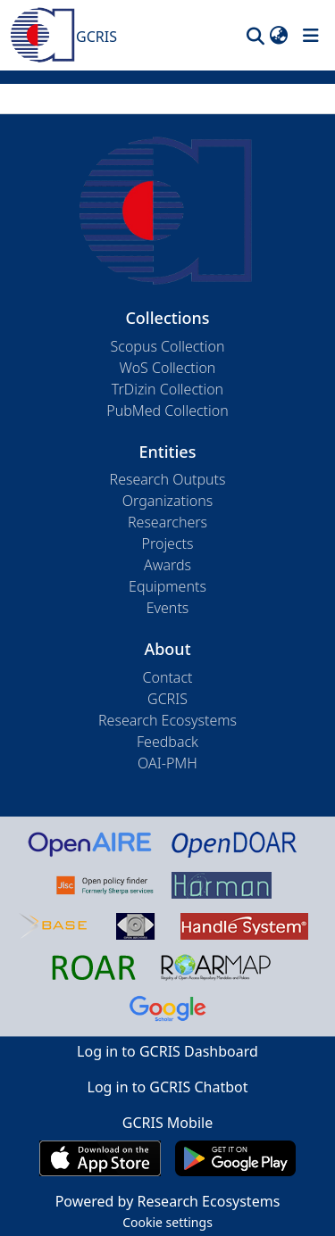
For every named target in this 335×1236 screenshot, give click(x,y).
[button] (255, 35)
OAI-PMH (167, 763)
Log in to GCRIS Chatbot (168, 1087)
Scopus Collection (168, 346)
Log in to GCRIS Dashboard (167, 1051)
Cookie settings (167, 1222)
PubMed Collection (167, 410)
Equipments (167, 586)
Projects (168, 543)
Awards (167, 565)
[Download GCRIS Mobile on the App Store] (99, 1158)
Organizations (167, 500)
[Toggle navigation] (310, 36)
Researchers (167, 522)
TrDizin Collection (167, 389)
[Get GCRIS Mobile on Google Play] (235, 1158)
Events (168, 608)
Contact (167, 677)
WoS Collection (168, 367)
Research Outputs (168, 479)
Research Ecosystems (167, 720)
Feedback (167, 741)
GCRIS (167, 699)
